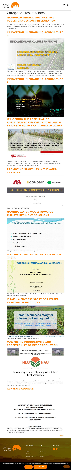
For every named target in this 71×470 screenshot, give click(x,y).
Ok (28, 466)
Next (62, 435)
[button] (64, 5)
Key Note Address (20, 388)
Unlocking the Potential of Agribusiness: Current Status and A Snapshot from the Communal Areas (34, 122)
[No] (66, 466)
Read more (40, 466)
